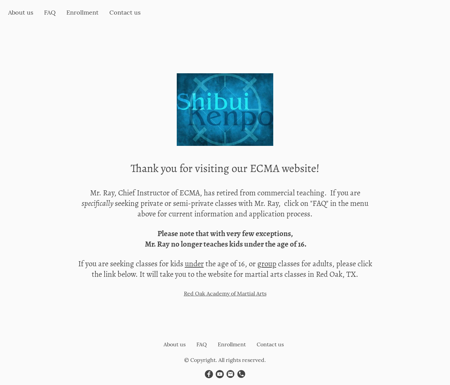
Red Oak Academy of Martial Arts (225, 293)
